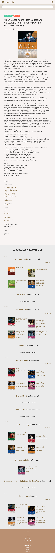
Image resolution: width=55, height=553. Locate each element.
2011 (5, 209)
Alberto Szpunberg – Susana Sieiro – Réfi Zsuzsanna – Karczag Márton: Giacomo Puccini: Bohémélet (17, 334)
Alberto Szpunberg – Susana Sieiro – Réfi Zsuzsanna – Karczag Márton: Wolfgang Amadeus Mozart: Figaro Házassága (37, 324)
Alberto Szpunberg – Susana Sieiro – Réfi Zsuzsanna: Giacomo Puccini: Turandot (36, 283)
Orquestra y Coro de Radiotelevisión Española (11, 195)
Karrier (27, 547)
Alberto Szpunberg (22, 424)
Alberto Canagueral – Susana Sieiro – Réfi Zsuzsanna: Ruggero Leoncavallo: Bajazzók (36, 384)
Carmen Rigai (7, 189)
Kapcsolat (27, 543)
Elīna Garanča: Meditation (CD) (37, 270)
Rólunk (27, 536)
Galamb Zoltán (9, 29)
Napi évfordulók (27, 534)
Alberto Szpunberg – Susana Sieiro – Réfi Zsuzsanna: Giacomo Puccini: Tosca (36, 448)
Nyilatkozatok (27, 545)
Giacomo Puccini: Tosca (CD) (17, 268)
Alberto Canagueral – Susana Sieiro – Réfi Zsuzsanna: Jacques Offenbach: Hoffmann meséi (36, 374)
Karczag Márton (12, 187)
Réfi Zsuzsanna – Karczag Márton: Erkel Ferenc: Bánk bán (17, 319)
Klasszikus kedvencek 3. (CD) (17, 281)
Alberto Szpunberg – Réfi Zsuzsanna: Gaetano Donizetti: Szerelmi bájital (37, 436)
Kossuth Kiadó (7, 204)
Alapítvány (27, 538)
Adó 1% (27, 549)
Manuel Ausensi (22, 294)
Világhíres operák (8, 200)
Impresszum (27, 540)
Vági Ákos (6, 213)
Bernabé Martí (13, 190)
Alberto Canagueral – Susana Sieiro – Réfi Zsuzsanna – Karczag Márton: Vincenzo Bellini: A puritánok (17, 385)
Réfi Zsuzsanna (8, 189)
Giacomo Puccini (8, 186)
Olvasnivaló (8, 15)
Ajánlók (16, 15)
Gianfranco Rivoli (8, 192)
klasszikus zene (7, 217)
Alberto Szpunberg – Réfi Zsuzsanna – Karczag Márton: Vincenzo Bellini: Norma (37, 334)
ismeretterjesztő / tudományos (8, 219)
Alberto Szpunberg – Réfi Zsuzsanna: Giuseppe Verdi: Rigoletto (17, 434)
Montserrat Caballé (21, 460)
